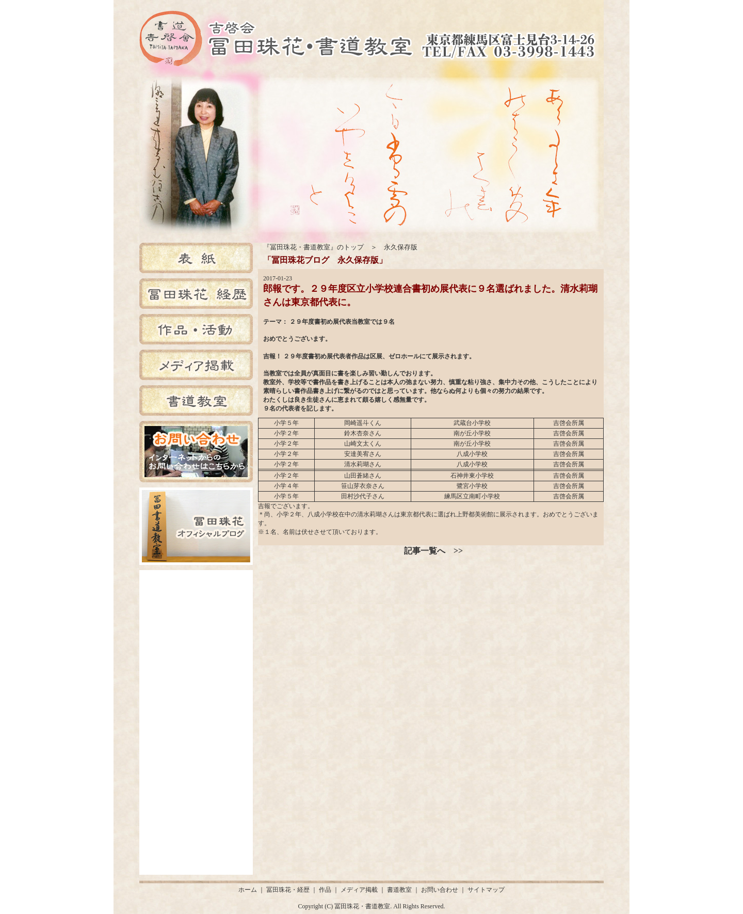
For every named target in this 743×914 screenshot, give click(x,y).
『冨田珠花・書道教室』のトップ (313, 247)
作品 (325, 889)
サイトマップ (486, 889)
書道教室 (399, 889)
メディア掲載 (359, 889)
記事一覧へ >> (433, 550)
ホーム (247, 889)
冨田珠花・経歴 (288, 889)
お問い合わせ (439, 889)
